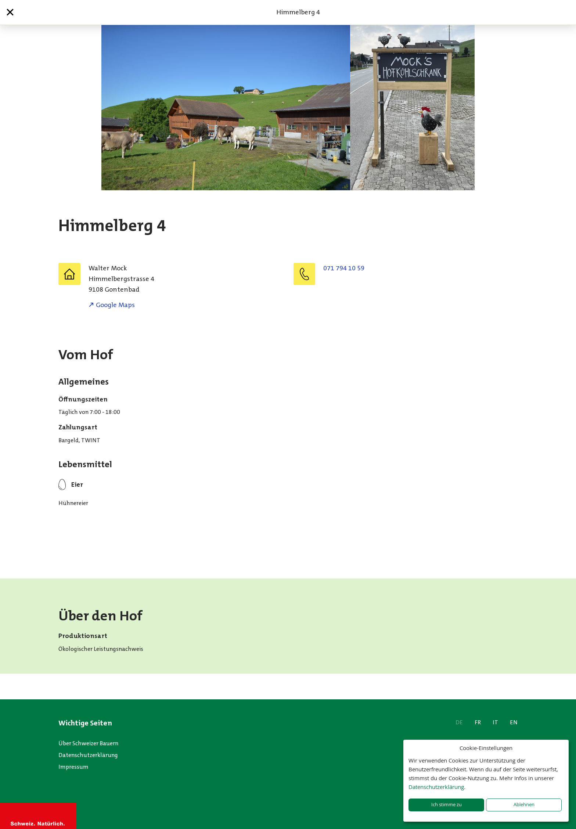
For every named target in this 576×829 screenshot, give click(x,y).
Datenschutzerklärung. (436, 786)
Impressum (73, 767)
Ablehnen (524, 804)
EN (514, 722)
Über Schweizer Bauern (88, 743)
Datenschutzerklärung (88, 755)
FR (478, 722)
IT (495, 722)
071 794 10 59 (343, 268)
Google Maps (115, 304)
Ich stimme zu (446, 804)
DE (459, 722)
